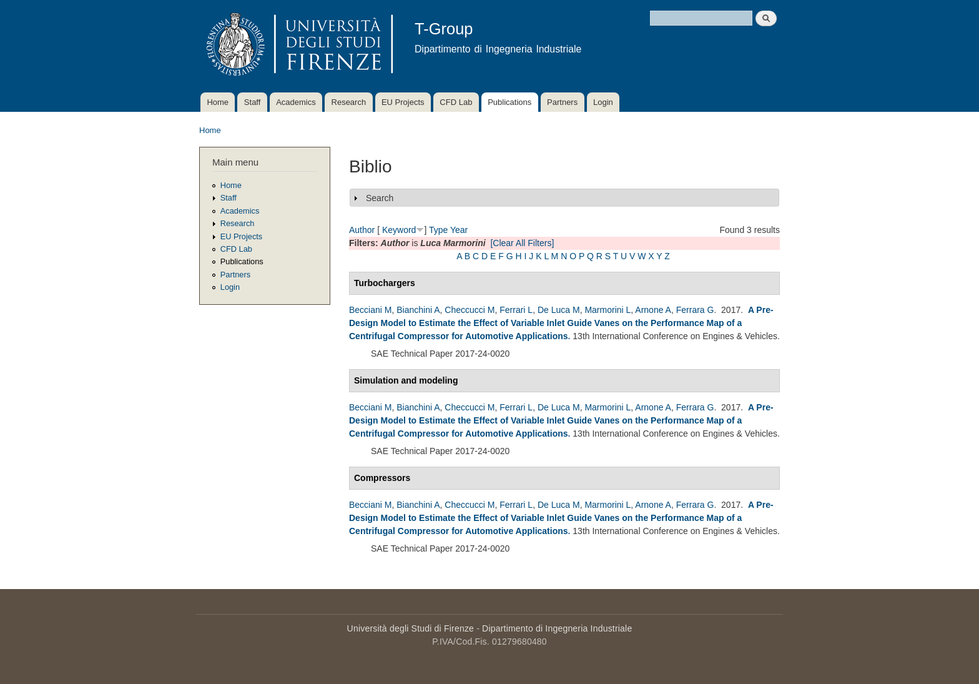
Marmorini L (607, 310)
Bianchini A (418, 310)
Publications (509, 102)
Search (379, 198)
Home (218, 102)
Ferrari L (516, 310)
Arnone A (653, 310)
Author (362, 230)
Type (438, 230)
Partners (562, 102)
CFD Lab (456, 102)
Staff (252, 102)
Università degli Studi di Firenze (410, 628)
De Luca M (559, 310)
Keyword (399, 230)
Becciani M (370, 310)
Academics (296, 102)
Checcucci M (469, 310)
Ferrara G (695, 310)
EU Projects (403, 102)
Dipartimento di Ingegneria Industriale (557, 628)
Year (459, 230)
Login (603, 102)
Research (349, 102)
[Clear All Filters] (522, 243)
